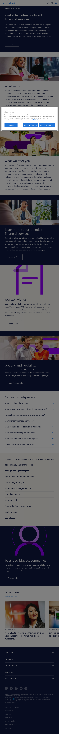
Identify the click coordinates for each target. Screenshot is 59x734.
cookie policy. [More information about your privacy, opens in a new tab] (34, 119)
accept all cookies (47, 125)
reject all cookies (30, 125)
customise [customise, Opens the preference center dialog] (11, 125)
